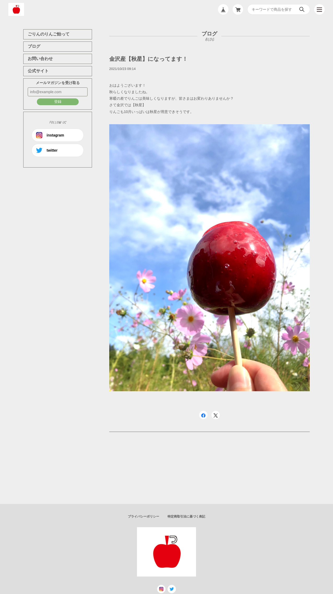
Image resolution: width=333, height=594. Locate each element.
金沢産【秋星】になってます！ (148, 59)
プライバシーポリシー (143, 516)
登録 (57, 101)
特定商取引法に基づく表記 (186, 516)
